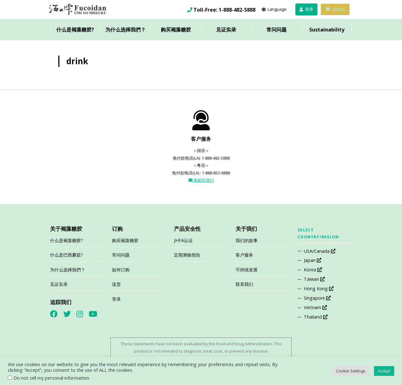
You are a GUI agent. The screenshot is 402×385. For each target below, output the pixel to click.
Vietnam (315, 307)
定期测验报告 (187, 255)
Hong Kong (318, 289)
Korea (313, 270)
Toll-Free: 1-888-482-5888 (224, 9)
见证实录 (226, 29)
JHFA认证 (183, 240)
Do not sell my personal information (51, 378)
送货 (116, 284)
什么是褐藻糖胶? (75, 29)
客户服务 (244, 255)
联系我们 (244, 284)
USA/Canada (319, 251)
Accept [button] (384, 371)
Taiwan (314, 279)
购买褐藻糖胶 (176, 29)
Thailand (315, 317)
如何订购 (121, 270)
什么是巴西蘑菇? (66, 255)
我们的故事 (247, 240)
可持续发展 (247, 270)
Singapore (317, 298)
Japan (312, 260)
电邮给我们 (201, 180)
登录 (116, 299)
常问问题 (276, 29)
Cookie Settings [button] (351, 371)
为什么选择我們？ (125, 29)
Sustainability (326, 29)
